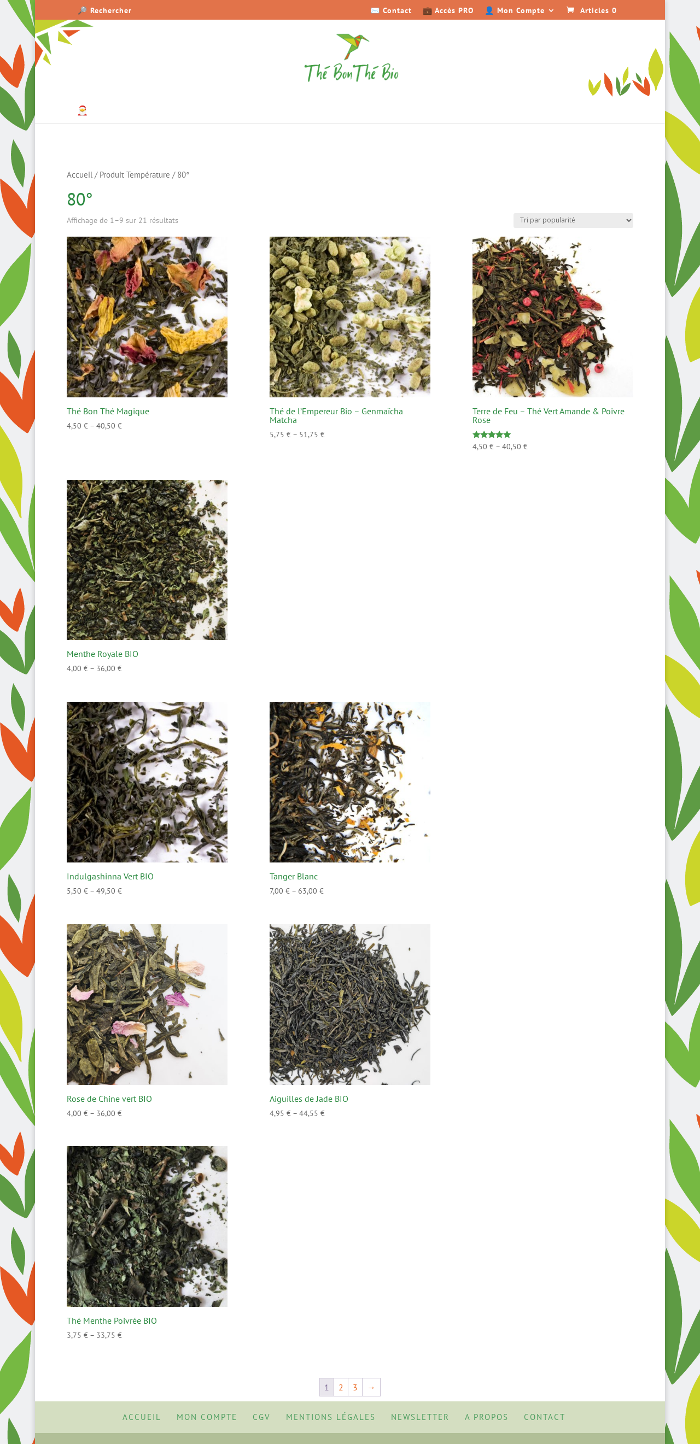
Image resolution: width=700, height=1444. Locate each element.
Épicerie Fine (456, 111)
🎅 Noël (93, 111)
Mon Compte (207, 1417)
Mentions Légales (331, 1417)
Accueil (79, 174)
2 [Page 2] (341, 1387)
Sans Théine (381, 111)
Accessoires (589, 111)
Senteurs (524, 111)
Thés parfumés (228, 111)
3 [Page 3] (355, 1387)
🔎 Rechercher (105, 11)
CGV (262, 1417)
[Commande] (573, 220)
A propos (487, 1417)
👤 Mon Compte (515, 11)
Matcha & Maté (312, 111)
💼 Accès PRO (448, 11)
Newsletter (420, 1417)
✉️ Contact (391, 11)
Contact (544, 1417)
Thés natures (148, 111)
